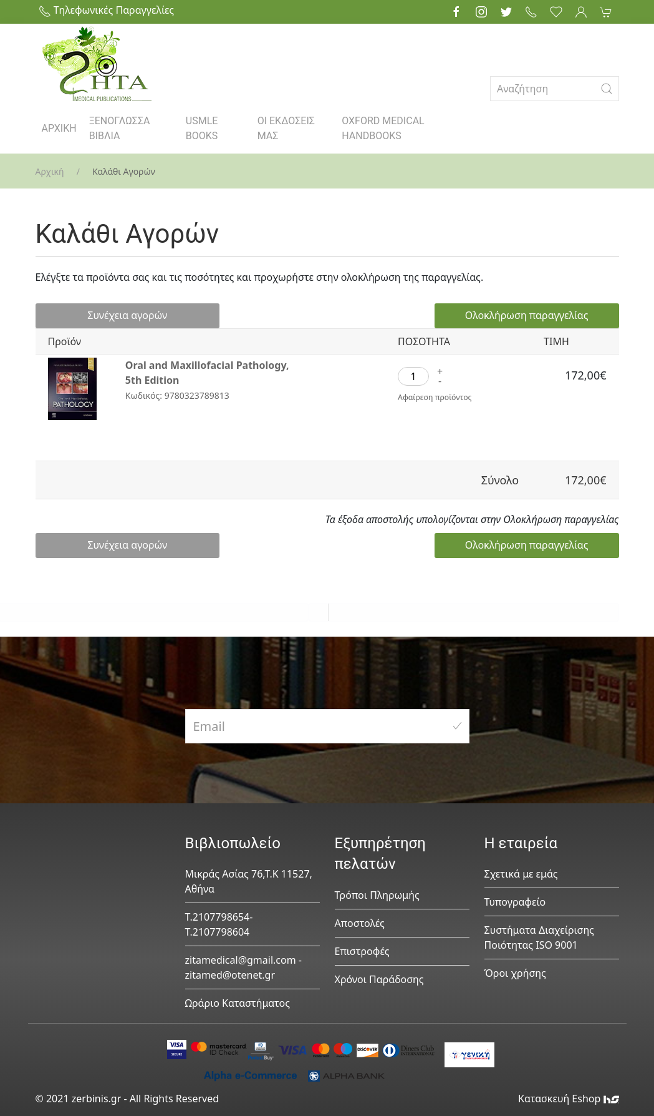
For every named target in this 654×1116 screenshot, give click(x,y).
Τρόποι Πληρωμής (377, 895)
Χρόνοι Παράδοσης (379, 979)
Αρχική (50, 171)
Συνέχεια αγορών (98, 316)
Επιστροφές (362, 951)
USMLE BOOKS (202, 128)
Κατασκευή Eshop (568, 1098)
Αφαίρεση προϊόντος (437, 398)
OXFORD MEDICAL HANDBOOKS (383, 128)
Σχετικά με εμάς (521, 874)
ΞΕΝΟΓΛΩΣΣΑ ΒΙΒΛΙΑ (119, 128)
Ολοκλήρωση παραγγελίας (538, 316)
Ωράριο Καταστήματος (238, 1003)
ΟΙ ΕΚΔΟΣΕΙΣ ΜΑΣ (286, 128)
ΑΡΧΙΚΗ (59, 128)
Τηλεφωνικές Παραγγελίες (107, 10)
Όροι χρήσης (515, 973)
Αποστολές (360, 923)
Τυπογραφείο (515, 902)
